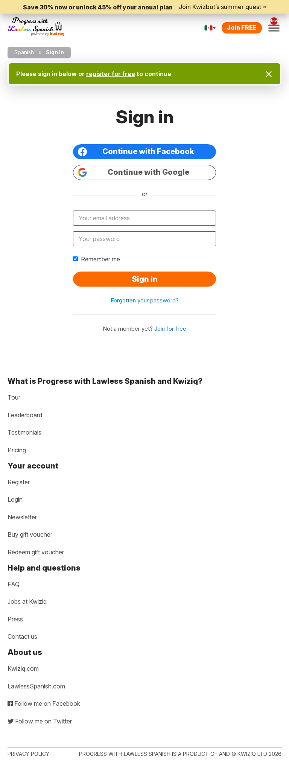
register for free (110, 74)
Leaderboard (25, 415)
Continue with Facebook (136, 151)
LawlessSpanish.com (36, 686)
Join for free (170, 328)
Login (15, 499)
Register (19, 482)
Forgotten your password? (145, 300)
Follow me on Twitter (40, 721)
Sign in (145, 279)
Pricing (17, 450)
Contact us (22, 636)
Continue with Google (133, 172)
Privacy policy (28, 754)
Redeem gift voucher (36, 552)
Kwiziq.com (23, 668)
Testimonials (24, 432)
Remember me (96, 259)
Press (15, 619)
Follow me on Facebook (44, 703)
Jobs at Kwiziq (27, 601)
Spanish (24, 52)
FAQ (14, 584)
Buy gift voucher (30, 534)
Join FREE (242, 27)
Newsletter (22, 517)
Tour (14, 397)
